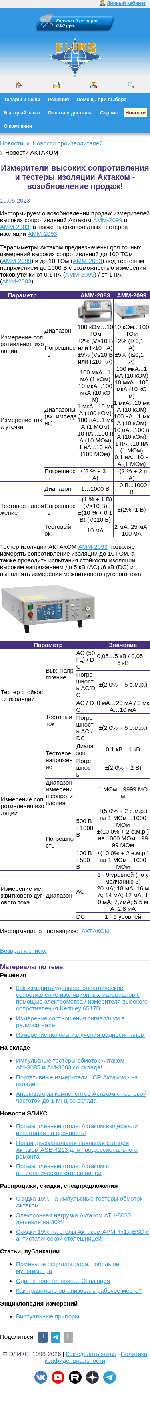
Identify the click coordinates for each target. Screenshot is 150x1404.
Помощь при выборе (101, 99)
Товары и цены (22, 99)
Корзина (65, 20)
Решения (58, 99)
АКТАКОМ (96, 931)
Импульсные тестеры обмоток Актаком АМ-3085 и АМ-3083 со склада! (70, 1064)
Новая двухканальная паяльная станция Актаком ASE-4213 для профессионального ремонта (77, 1149)
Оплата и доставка (70, 113)
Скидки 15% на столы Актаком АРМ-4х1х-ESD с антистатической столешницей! (82, 1235)
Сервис (109, 113)
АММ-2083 (14, 226)
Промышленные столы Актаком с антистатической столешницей (62, 1169)
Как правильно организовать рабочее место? (79, 1290)
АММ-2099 (107, 220)
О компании (18, 126)
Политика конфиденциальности (96, 1357)
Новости (136, 113)
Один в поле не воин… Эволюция (63, 1280)
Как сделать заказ (91, 1353)
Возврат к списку (23, 950)
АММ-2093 (42, 233)
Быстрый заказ (22, 113)
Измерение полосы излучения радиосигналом (80, 1034)
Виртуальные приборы (47, 1316)
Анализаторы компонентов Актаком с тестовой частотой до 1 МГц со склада (81, 1097)
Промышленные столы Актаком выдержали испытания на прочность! (77, 1129)
